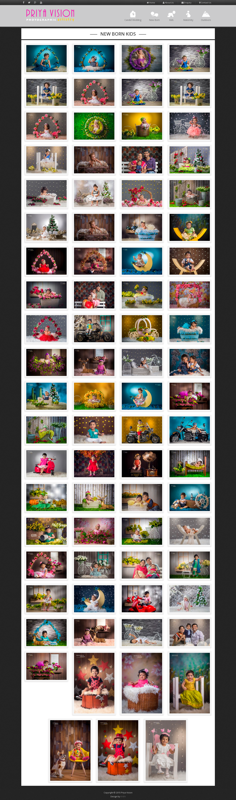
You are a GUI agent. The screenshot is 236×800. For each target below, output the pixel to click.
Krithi (123, 796)
